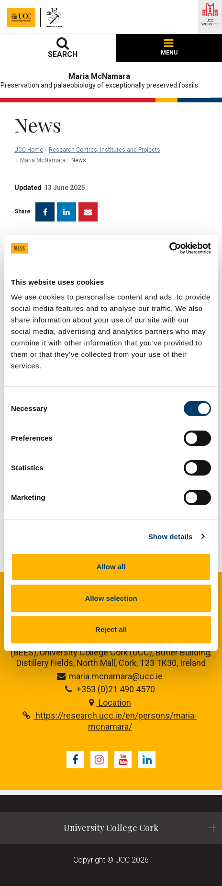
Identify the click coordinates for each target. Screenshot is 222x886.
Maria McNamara (43, 160)
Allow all (111, 567)
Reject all (111, 629)
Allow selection (111, 598)
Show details (170, 536)
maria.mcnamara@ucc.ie (110, 676)
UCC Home (28, 149)
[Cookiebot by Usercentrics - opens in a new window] (169, 248)
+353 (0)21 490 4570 (110, 689)
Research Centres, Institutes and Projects (104, 149)
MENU (169, 47)
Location (110, 703)
